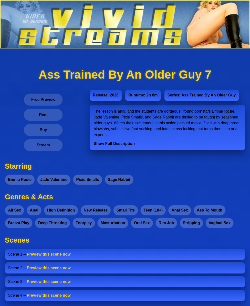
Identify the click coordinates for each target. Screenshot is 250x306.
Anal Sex (179, 210)
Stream (43, 145)
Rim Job (166, 223)
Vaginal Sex (219, 223)
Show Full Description (114, 143)
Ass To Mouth (209, 210)
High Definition (61, 210)
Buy (43, 130)
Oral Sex (142, 223)
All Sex (14, 210)
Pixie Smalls (87, 179)
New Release (96, 210)
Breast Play (18, 223)
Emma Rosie (19, 179)
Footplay (84, 223)
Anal (34, 210)
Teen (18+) (153, 210)
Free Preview (43, 99)
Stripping (191, 223)
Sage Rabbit (119, 179)
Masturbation (113, 223)
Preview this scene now (49, 254)
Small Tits (125, 210)
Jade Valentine (53, 179)
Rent (43, 115)
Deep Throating (52, 223)
